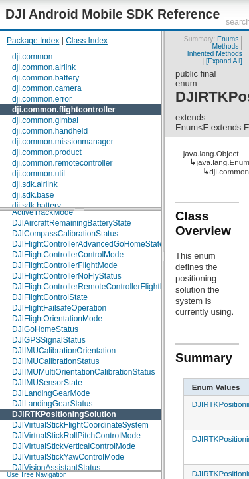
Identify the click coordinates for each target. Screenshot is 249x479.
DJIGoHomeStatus (45, 329)
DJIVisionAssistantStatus (56, 467)
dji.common (32, 56)
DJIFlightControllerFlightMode (65, 265)
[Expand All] (224, 61)
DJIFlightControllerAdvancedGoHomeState (88, 244)
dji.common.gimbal (45, 120)
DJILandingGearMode (51, 393)
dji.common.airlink (44, 67)
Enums (227, 39)
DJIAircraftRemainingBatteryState (71, 223)
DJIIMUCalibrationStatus (55, 361)
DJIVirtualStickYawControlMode (68, 457)
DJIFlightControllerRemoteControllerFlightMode (96, 286)
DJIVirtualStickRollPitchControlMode (76, 435)
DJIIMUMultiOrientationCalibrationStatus (83, 372)
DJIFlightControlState (50, 297)
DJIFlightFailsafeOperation (59, 308)
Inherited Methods (214, 53)
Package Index (33, 40)
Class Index (87, 40)
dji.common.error (42, 99)
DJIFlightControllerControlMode (68, 254)
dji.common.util (38, 173)
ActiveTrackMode (42, 212)
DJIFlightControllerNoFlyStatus (67, 276)
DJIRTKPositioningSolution (64, 414)
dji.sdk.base (33, 195)
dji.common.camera (47, 88)
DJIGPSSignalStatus (49, 340)
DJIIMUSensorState (47, 382)
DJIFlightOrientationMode (57, 318)
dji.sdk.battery (36, 205)
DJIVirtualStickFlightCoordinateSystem (80, 425)
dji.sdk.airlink (35, 184)
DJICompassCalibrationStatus (65, 233)
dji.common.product (47, 152)
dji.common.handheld (50, 131)
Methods (225, 46)
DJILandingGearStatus (52, 403)
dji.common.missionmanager (63, 141)
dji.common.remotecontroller (62, 163)
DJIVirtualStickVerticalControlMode (73, 446)
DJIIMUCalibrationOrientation (64, 350)
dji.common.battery (45, 77)
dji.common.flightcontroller (63, 109)
